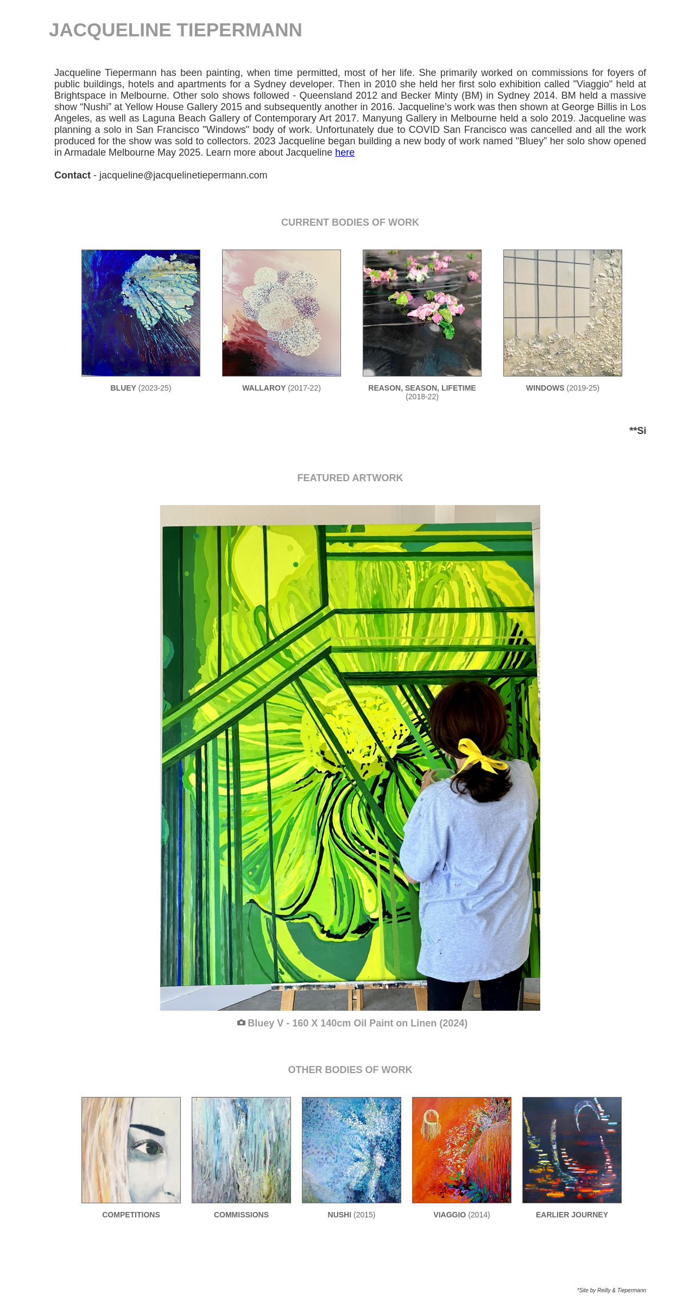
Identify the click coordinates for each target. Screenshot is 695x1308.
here (345, 152)
